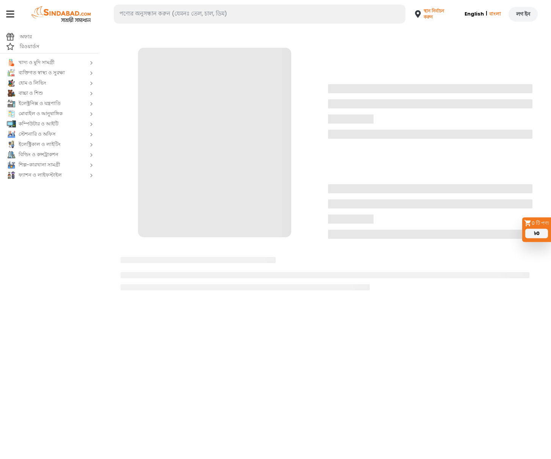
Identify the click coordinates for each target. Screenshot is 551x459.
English (474, 13)
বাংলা (495, 13)
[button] (426, 14)
